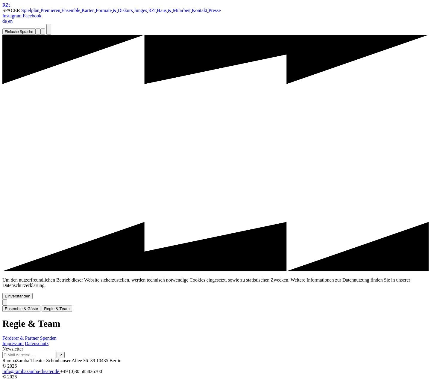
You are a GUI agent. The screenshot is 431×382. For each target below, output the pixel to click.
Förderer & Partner (20, 338)
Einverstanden (17, 296)
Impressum (13, 343)
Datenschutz (36, 343)
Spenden (48, 338)
